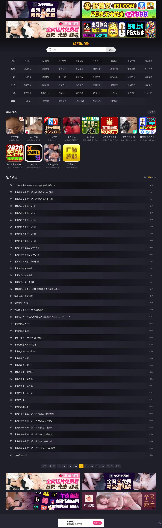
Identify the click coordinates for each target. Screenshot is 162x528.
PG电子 (28, 60)
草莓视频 (62, 101)
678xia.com (81, 44)
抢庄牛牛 (148, 60)
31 (65, 466)
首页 (44, 466)
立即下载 (97, 523)
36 (92, 466)
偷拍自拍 (45, 77)
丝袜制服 (114, 69)
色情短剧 (114, 101)
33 (76, 466)
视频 (13, 68)
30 (59, 466)
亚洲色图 (45, 85)
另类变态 (148, 77)
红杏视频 (96, 101)
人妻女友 (62, 93)
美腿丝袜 (96, 85)
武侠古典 (79, 93)
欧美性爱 (79, 77)
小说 (13, 93)
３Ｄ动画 (79, 69)
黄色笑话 (131, 93)
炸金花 (114, 60)
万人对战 (62, 60)
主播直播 (131, 69)
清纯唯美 (114, 85)
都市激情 (27, 93)
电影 (13, 76)
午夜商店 (45, 101)
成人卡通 (62, 77)
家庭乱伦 (45, 93)
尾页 (117, 466)
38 (103, 466)
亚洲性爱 (27, 77)
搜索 (111, 49)
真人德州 (45, 60)
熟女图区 (131, 85)
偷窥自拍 (27, 85)
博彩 (13, 60)
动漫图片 (79, 85)
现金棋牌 (131, 60)
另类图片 (148, 85)
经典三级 (114, 77)
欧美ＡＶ (62, 69)
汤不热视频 (79, 101)
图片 (13, 84)
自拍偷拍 (45, 69)
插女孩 (27, 101)
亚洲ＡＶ (27, 69)
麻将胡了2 (97, 60)
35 (86, 466)
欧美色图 (62, 85)
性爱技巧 (148, 93)
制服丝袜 (96, 77)
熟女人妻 (96, 69)
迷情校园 (96, 93)
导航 (13, 101)
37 (97, 466)
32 (70, 466)
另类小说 (114, 93)
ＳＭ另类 (148, 69)
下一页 (109, 466)
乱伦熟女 (131, 77)
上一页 (52, 466)
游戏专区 (79, 60)
